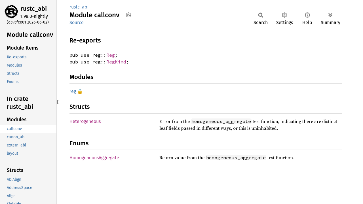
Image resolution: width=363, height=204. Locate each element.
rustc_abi (33, 8)
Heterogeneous (85, 121)
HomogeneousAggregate (94, 157)
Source (76, 22)
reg (72, 91)
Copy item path (128, 15)
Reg (110, 55)
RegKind (116, 62)
